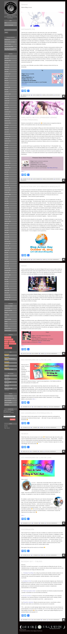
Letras (6, 317)
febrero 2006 (7, 290)
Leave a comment (36, 95)
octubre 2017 (7, 76)
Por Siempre (7, 375)
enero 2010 (7, 185)
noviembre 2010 (7, 163)
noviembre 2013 (7, 111)
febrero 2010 (7, 183)
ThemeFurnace (39, 630)
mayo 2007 (7, 257)
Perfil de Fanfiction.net (8, 395)
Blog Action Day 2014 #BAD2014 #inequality (40, 186)
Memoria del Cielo (8, 382)
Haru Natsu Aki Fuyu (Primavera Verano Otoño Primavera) (10, 49)
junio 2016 (6, 91)
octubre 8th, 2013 (26, 427)
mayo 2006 (7, 283)
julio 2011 (6, 145)
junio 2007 (6, 254)
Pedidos (6, 323)
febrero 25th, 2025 (26, 95)
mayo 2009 (7, 203)
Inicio (6, 22)
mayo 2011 (7, 149)
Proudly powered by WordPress (24, 630)
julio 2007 (6, 252)
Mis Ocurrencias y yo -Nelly (9, 398)
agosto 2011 (7, 143)
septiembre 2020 (8, 60)
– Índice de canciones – (9, 305)
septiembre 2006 (8, 274)
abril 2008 (6, 232)
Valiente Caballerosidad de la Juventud (10, 359)
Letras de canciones (8, 402)
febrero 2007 (7, 263)
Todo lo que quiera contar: (29, 590)
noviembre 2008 (7, 216)
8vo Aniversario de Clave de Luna (36, 360)
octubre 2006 (7, 272)
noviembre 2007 (7, 243)
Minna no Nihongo (8, 400)
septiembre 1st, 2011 (26, 619)
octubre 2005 (7, 299)
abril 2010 (6, 178)
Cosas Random (7, 308)
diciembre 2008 (7, 214)
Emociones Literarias (8, 310)
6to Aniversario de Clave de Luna (36, 457)
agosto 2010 (7, 169)
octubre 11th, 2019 (26, 179)
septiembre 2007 (8, 248)
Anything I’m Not (27, 581)
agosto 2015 (7, 96)
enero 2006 (7, 292)
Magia (24, 266)
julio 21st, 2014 (25, 353)
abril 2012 (6, 127)
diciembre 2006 (7, 268)
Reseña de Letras (8, 330)
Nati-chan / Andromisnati (53, 259)
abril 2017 (6, 80)
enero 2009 (7, 212)
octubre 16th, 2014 (26, 259)
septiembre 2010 (8, 167)
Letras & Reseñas (8, 319)
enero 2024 (7, 58)
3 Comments (36, 523)
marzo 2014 (7, 107)
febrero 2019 (7, 67)
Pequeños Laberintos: (28, 602)
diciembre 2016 (7, 87)
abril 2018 (6, 71)
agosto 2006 (7, 277)
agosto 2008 (7, 223)
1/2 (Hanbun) (7, 362)
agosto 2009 (7, 196)
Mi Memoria (7, 385)
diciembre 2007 (7, 241)
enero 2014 (7, 109)
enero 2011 (7, 158)
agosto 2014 (7, 102)
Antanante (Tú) (7, 39)
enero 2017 (7, 85)
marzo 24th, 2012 (26, 451)
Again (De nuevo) (8, 44)
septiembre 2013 (8, 116)
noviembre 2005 (7, 297)
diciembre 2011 (7, 134)
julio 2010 (6, 172)
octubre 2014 (7, 100)
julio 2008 (6, 225)
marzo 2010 (7, 181)
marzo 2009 (7, 207)
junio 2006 (6, 281)
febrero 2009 (7, 210)
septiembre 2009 (8, 194)
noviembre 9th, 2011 (26, 523)
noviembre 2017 (7, 73)
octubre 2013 (7, 114)
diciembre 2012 (7, 120)
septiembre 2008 (8, 221)
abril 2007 (6, 259)
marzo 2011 (7, 154)
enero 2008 (7, 239)
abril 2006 (6, 286)
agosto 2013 (7, 118)
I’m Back (24, 433)
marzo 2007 (7, 261)
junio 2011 (6, 147)
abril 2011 (6, 152)
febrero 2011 (7, 156)
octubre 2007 (7, 245)
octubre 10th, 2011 (26, 555)
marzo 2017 (7, 82)
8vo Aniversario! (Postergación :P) (36, 413)
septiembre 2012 (8, 123)
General (6, 312)
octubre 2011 (7, 138)
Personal (6, 345)
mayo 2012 (7, 125)
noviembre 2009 (7, 190)
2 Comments (35, 427)
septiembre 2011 (8, 140)
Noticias (6, 321)
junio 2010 (6, 174)
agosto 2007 (7, 250)
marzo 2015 (7, 98)
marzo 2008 (7, 234)
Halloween (6, 355)
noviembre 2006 (7, 270)
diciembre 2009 (7, 187)
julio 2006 (6, 279)
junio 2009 (6, 201)
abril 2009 (6, 205)
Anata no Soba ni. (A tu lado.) (10, 41)
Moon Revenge (7, 378)
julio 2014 (6, 105)
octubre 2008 (7, 219)
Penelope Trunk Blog (28, 572)
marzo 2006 (7, 288)
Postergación (27, 529)
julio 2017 (6, 78)
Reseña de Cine (7, 328)
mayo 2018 (7, 69)
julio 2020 (6, 62)
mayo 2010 (7, 176)
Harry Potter (7, 314)
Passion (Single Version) (9, 369)
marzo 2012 (7, 129)
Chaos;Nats (7, 404)
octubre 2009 (7, 192)
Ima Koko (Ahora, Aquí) (9, 46)
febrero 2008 (7, 236)
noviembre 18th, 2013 (26, 406)
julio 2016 (6, 89)
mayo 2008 (7, 230)
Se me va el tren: (27, 595)
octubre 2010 (7, 165)
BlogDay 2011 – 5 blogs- (32, 561)
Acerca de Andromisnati (9, 25)
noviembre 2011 (7, 136)
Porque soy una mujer (8, 388)
